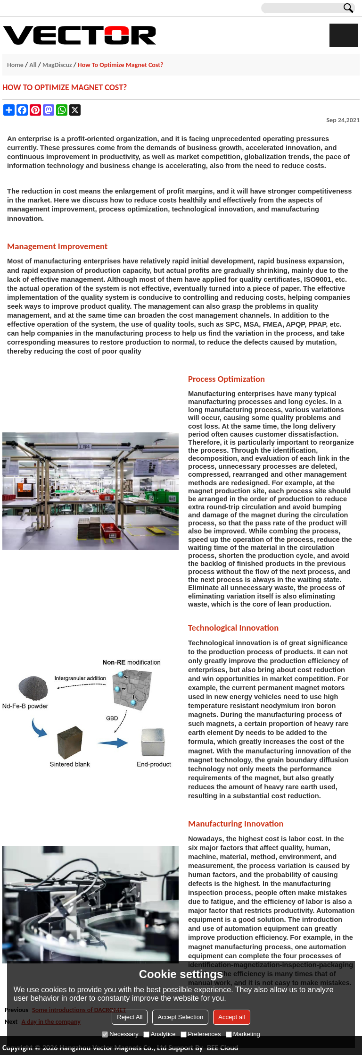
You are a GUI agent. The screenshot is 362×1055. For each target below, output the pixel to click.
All (32, 65)
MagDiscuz (57, 65)
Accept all (231, 1017)
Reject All (129, 1017)
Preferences (201, 1034)
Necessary (120, 1034)
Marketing (243, 1034)
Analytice (159, 1034)
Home (15, 65)
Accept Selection (180, 1017)
